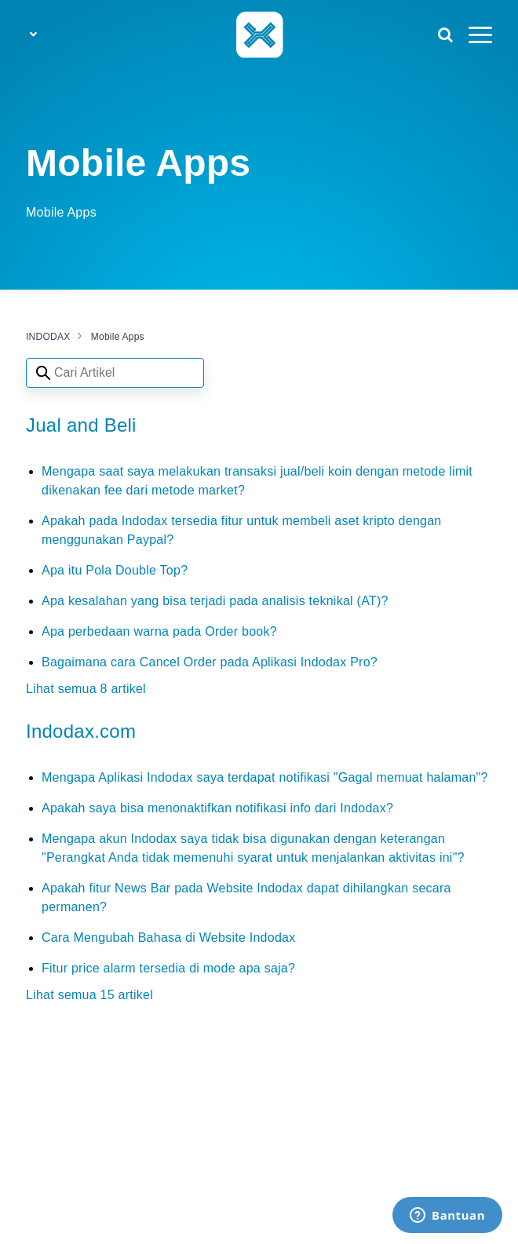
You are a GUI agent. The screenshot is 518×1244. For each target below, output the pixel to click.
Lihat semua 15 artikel (89, 994)
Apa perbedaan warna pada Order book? (159, 631)
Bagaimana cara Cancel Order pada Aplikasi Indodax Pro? (210, 662)
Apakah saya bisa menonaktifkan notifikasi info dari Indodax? (217, 808)
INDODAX (48, 336)
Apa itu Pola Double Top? (115, 570)
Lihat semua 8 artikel (86, 688)
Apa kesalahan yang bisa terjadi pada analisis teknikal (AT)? (215, 600)
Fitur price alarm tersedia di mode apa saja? (168, 968)
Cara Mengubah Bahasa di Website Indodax (168, 937)
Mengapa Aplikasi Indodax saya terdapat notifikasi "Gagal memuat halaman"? (265, 777)
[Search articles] (115, 373)
